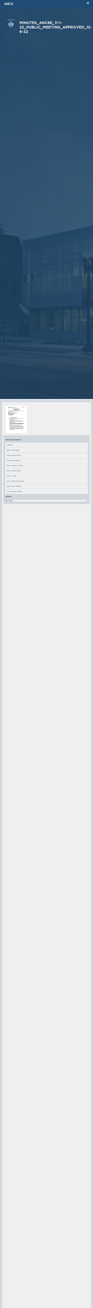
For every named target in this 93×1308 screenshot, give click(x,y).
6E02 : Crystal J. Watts (15, 465)
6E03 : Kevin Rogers (14, 470)
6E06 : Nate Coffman (14, 486)
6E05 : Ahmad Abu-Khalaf (16, 481)
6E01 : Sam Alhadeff (14, 460)
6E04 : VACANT (12, 476)
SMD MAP (10, 445)
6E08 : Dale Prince (13, 450)
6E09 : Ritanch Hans (14, 455)
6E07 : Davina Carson (14, 491)
